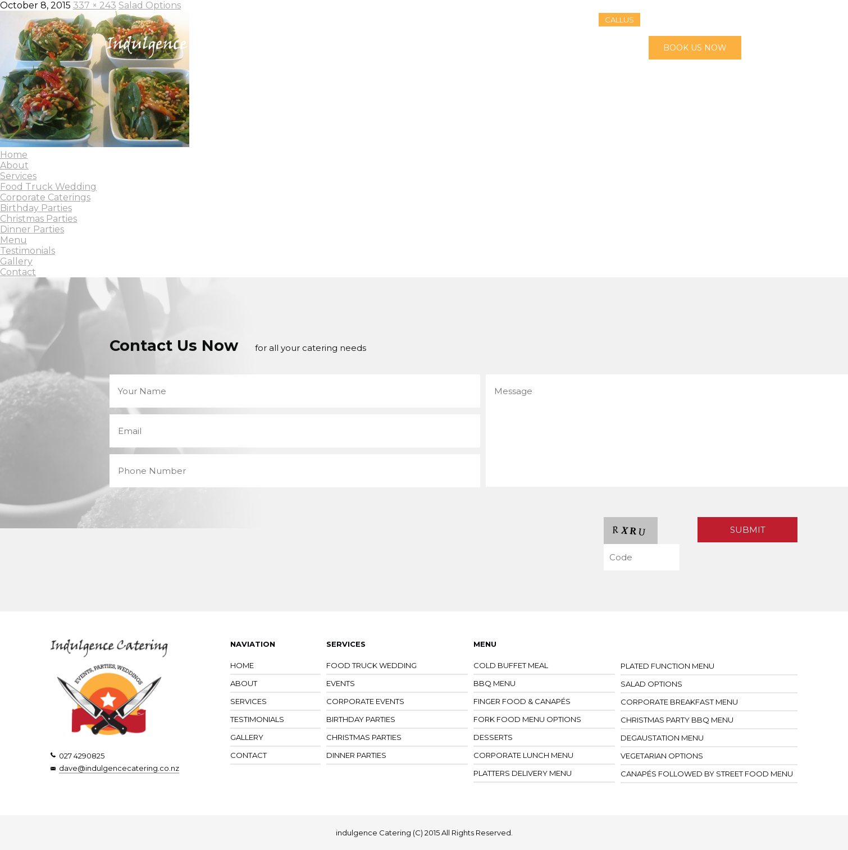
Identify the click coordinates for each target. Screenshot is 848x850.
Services (389, 47)
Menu (433, 47)
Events (340, 683)
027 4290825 (81, 755)
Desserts (493, 737)
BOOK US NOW (695, 48)
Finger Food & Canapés (522, 701)
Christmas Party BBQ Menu (677, 719)
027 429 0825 (696, 19)
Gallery (535, 47)
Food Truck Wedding (48, 186)
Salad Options (651, 683)
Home (305, 47)
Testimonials (483, 47)
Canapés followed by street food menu (707, 773)
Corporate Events (365, 701)
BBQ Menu (494, 683)
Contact (580, 47)
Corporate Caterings (45, 197)
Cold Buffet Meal (510, 665)
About (345, 47)
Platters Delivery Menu (522, 773)
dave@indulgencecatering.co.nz (119, 768)
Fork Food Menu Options (527, 719)
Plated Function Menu (667, 665)
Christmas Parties (38, 218)
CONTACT (248, 755)
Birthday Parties (36, 208)
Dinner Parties (32, 229)
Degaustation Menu (662, 737)
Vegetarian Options (662, 755)
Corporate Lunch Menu (523, 755)
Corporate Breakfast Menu (679, 701)
